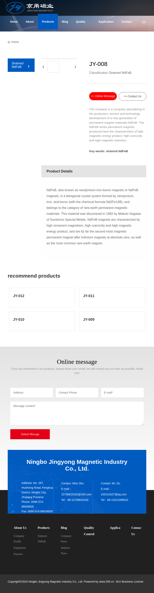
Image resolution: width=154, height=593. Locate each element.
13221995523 (119, 499)
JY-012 (18, 296)
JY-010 (18, 320)
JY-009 (88, 320)
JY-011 (88, 296)
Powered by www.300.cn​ (98, 581)
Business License (132, 581)
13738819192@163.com (76, 494)
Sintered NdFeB (18, 65)
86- (109, 499)
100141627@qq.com (114, 494)
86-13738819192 (78, 499)
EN (144, 22)
